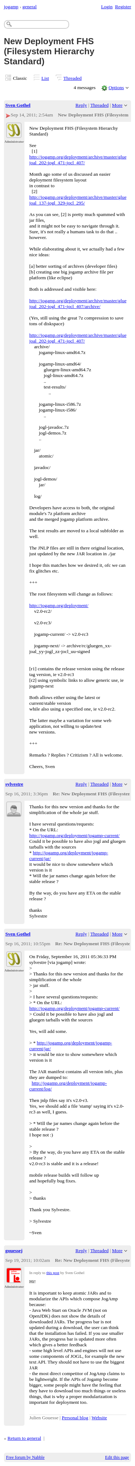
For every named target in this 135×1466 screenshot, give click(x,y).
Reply (81, 105)
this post (52, 1272)
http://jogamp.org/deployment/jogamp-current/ (74, 835)
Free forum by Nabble (25, 1457)
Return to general (24, 1438)
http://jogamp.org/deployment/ (58, 605)
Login (107, 6)
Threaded (72, 78)
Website (99, 1417)
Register (123, 6)
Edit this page (117, 1457)
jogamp (11, 6)
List (45, 78)
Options (116, 87)
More (117, 105)
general (29, 6)
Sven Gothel (18, 105)
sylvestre (14, 784)
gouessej (14, 1250)
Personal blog (75, 1417)
